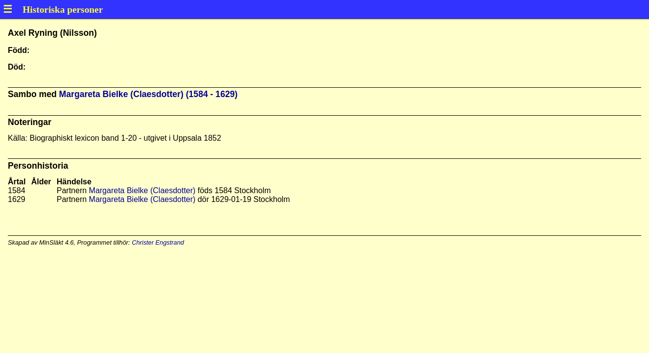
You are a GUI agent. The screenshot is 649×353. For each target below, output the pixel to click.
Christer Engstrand (158, 242)
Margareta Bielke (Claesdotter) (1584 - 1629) (148, 94)
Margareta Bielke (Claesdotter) (142, 190)
